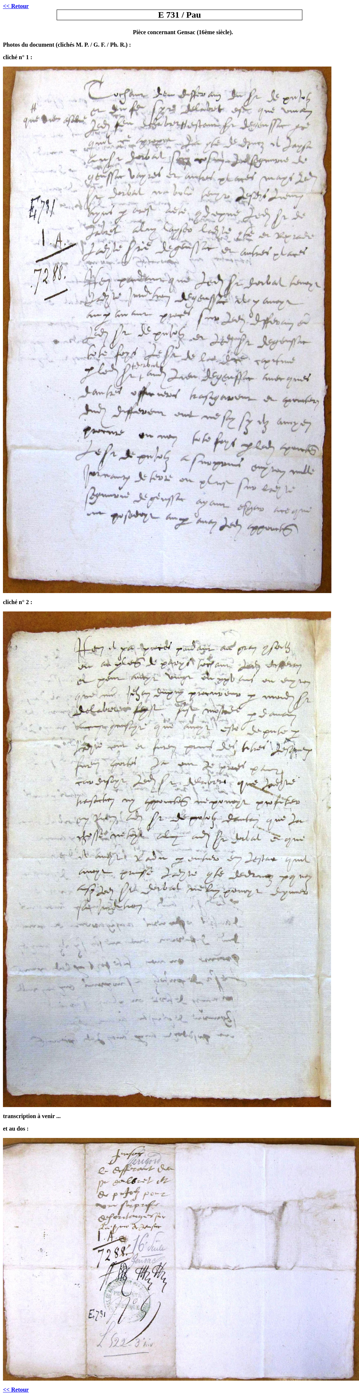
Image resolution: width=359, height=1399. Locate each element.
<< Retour (16, 1389)
